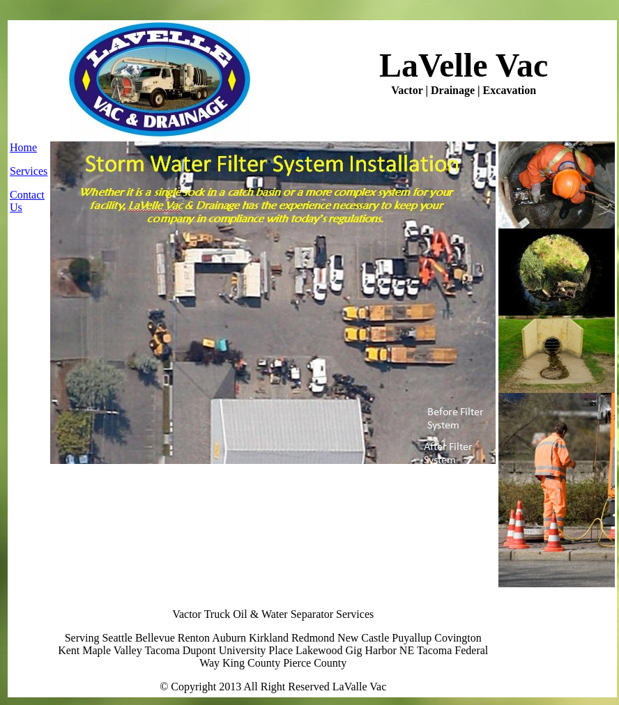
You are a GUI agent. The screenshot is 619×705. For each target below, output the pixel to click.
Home (23, 147)
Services (28, 171)
